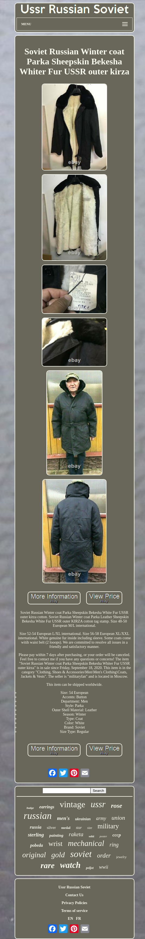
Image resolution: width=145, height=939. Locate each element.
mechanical (86, 843)
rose (116, 805)
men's (63, 818)
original (34, 855)
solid (91, 836)
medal (65, 828)
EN (70, 919)
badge (30, 807)
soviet (81, 854)
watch (70, 865)
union (118, 817)
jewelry (121, 857)
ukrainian (83, 819)
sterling (36, 835)
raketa (76, 834)
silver (51, 827)
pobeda (36, 845)
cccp (116, 835)
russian (37, 815)
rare (48, 865)
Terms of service (74, 911)
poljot (90, 868)
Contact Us (74, 895)
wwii (103, 867)
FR (78, 919)
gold (58, 855)
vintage (72, 804)
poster (103, 836)
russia (35, 827)
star (79, 828)
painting (56, 835)
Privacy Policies (74, 903)
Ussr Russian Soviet (75, 887)
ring (113, 845)
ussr (98, 804)
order (104, 855)
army (101, 818)
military (108, 826)
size (89, 828)
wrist (56, 844)
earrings (46, 807)
